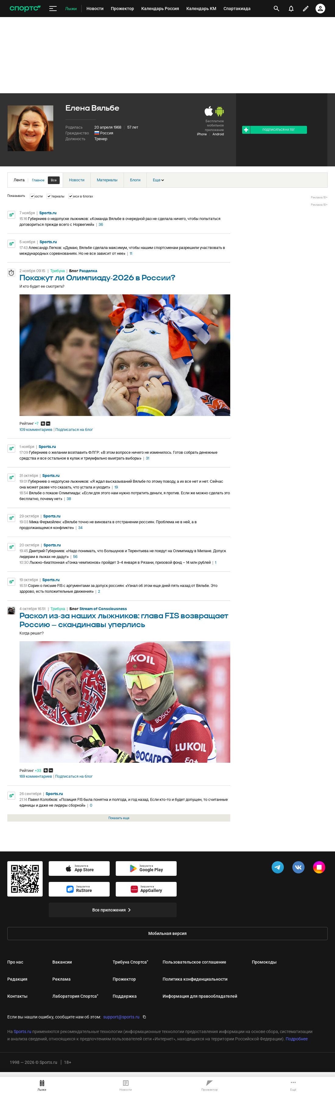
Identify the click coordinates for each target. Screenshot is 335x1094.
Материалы (107, 180)
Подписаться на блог (74, 430)
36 (101, 224)
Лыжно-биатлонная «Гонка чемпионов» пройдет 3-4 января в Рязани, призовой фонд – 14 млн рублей (120, 562)
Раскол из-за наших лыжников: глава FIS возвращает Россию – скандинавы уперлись (123, 620)
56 (75, 556)
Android (218, 134)
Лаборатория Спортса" (75, 996)
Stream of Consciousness (103, 608)
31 (147, 458)
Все (54, 180)
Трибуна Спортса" (130, 962)
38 (69, 498)
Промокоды (264, 962)
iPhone (202, 134)
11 (131, 253)
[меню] (53, 8)
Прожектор (124, 979)
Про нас (15, 962)
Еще (158, 180)
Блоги (135, 180)
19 (116, 487)
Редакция (17, 979)
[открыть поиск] (276, 8)
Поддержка (125, 996)
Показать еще (118, 818)
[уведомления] (291, 8)
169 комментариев (35, 776)
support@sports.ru (121, 1016)
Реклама (61, 979)
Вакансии (62, 962)
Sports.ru (48, 212)
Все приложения (112, 910)
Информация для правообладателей (200, 996)
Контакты (17, 996)
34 (80, 527)
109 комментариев (35, 430)
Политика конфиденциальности (195, 979)
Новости (76, 180)
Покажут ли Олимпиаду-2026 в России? (97, 278)
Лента (37, 180)
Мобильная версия (167, 933)
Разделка (88, 270)
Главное (38, 180)
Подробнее (297, 1038)
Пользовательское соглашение (194, 962)
